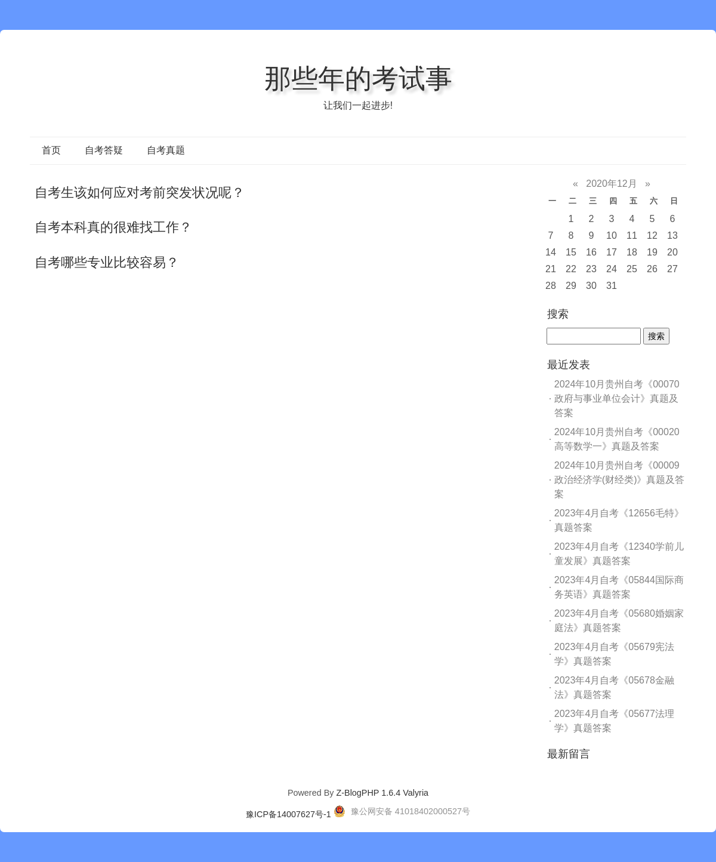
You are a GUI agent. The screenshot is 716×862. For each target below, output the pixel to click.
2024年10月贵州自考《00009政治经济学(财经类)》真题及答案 (619, 479)
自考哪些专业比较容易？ (107, 262)
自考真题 (166, 150)
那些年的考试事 (358, 78)
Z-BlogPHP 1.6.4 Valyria (382, 793)
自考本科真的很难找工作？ (113, 227)
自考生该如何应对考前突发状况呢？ (140, 192)
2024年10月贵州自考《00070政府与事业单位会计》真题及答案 (617, 398)
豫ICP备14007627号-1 (288, 814)
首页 (51, 150)
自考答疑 (104, 150)
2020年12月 (611, 183)
